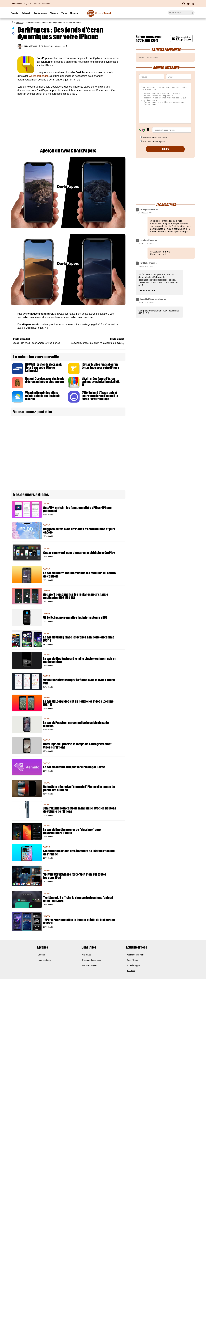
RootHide (46, 4)
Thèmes (74, 13)
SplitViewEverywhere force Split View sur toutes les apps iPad (74, 876)
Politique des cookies (91, 960)
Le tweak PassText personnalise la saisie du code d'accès (76, 724)
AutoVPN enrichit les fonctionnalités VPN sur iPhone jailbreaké (77, 509)
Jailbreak (25, 13)
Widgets (54, 13)
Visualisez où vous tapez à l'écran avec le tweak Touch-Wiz (79, 681)
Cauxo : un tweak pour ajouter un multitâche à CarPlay (79, 552)
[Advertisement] (68, 119)
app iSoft (131, 970)
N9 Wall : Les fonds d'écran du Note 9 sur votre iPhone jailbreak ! (43, 367)
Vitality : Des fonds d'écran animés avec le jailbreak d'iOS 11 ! (101, 381)
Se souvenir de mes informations (155, 137)
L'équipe (41, 955)
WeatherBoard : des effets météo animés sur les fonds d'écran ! (42, 395)
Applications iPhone (136, 955)
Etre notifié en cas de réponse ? (154, 142)
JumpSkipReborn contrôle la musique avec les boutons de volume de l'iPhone (79, 810)
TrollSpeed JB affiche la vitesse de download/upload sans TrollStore (78, 899)
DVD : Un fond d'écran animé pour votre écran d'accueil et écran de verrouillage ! (100, 395)
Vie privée (86, 955)
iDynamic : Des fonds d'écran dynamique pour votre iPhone (100, 366)
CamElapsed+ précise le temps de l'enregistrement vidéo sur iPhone (77, 745)
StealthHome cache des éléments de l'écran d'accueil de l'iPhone (79, 852)
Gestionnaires (40, 13)
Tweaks (14, 13)
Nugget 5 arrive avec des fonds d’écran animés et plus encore (44, 380)
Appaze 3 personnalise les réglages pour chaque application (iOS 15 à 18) (75, 596)
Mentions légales (89, 965)
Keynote (27, 4)
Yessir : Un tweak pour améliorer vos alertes (36, 342)
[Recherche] (181, 12)
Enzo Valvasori (30, 46)
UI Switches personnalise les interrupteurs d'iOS (75, 617)
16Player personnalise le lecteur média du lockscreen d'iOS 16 (79, 921)
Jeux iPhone (132, 960)
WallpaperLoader (38, 76)
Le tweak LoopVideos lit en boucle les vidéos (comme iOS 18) (78, 703)
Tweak (103, 13)
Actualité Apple (133, 965)
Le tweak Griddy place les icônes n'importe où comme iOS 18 (78, 639)
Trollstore (36, 4)
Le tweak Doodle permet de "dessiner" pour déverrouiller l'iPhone (72, 831)
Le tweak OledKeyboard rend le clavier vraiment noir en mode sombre (79, 660)
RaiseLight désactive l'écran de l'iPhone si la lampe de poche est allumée (79, 788)
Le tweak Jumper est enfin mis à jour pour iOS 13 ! (97, 344)
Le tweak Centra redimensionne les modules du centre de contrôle (79, 574)
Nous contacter (44, 960)
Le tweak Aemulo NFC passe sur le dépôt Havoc (74, 767)
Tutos (64, 13)
